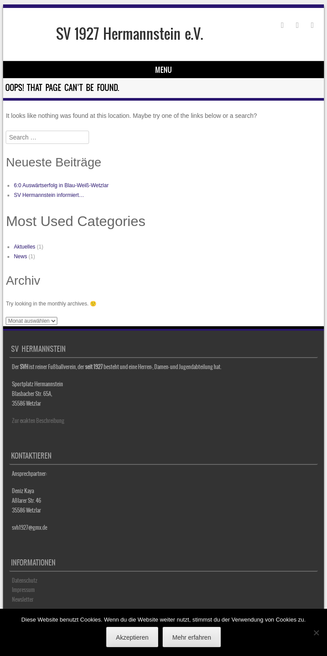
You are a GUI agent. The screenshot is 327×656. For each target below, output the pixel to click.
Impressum (23, 590)
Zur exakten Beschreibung (38, 421)
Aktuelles (24, 247)
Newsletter (22, 599)
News (20, 256)
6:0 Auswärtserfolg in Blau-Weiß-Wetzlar (61, 185)
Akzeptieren (132, 637)
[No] (316, 632)
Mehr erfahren (191, 637)
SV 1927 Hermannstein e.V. (129, 34)
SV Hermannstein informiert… (49, 195)
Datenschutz (24, 580)
